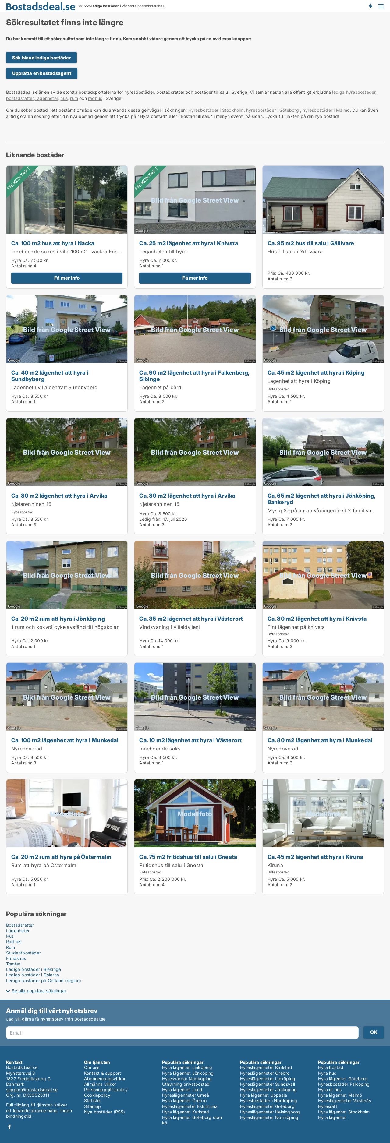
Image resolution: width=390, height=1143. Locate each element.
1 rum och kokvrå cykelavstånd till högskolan (65, 627)
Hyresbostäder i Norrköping (268, 1100)
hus (64, 98)
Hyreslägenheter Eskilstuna (190, 1106)
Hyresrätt (327, 1106)
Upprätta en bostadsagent (41, 73)
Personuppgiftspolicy (106, 1089)
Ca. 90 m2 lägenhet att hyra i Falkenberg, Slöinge (194, 375)
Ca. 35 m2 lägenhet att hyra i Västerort (191, 618)
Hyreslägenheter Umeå (185, 1095)
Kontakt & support (102, 1073)
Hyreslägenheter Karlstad (266, 1067)
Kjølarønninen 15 (31, 504)
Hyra (16, 260)
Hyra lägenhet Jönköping (188, 1073)
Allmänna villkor (100, 1084)
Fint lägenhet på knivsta (296, 627)
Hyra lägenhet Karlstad (185, 1111)
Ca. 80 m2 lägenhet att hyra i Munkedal (320, 740)
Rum (10, 947)
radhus (95, 98)
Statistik (92, 1100)
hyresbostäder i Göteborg (272, 110)
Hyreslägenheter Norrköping (269, 1117)
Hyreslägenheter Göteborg (267, 1106)
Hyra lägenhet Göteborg (342, 1078)
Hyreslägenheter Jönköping (268, 1089)
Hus (10, 936)
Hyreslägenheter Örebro (264, 1073)
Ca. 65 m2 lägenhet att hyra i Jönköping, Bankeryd (321, 498)
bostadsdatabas (150, 6)
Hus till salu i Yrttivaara (295, 252)
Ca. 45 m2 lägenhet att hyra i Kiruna (315, 856)
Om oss (91, 1067)
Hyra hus (327, 1073)
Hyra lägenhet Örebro (184, 1100)
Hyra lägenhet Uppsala (263, 1095)
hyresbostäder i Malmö (326, 110)
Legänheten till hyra (162, 252)
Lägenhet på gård (160, 387)
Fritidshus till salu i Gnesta (171, 865)
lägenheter (46, 98)
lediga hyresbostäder (353, 92)
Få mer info (67, 278)
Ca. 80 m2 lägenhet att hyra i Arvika (59, 495)
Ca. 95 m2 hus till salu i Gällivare (311, 243)
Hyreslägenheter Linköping (267, 1078)
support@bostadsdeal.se (32, 1089)
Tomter (13, 963)
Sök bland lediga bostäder (41, 58)
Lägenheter (18, 930)
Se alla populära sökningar (39, 990)
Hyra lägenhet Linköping (187, 1067)
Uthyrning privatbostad (186, 1084)
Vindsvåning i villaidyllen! (169, 627)
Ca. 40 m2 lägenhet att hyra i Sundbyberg (49, 375)
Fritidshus (16, 958)
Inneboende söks (160, 749)
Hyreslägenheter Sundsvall (267, 1084)
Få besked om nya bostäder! (370, 6)
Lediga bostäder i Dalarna (32, 974)
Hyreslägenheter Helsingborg (270, 1111)
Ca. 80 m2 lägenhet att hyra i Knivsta (317, 618)
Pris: (273, 273)
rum (74, 98)
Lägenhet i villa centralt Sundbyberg (54, 387)
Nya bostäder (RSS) (104, 1111)
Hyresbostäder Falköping (344, 1084)
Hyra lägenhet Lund (182, 1089)
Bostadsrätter (20, 925)
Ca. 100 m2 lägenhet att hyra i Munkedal (65, 740)
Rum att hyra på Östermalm (43, 865)
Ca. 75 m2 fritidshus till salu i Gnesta (188, 856)
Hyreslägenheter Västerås (344, 1100)
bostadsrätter (20, 98)
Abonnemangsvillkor (105, 1078)
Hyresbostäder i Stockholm (216, 110)
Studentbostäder (23, 952)
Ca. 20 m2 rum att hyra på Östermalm (61, 856)
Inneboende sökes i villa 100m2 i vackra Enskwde (70, 252)
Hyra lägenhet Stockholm (344, 1111)
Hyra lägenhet (332, 1117)
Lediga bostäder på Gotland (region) (43, 980)
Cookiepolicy (97, 1095)
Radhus (13, 941)
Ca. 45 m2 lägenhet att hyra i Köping (316, 372)
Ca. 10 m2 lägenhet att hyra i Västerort (190, 740)
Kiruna (275, 865)
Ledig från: (150, 519)
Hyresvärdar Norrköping (187, 1078)
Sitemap (92, 1106)
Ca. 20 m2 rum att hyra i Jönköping (58, 618)
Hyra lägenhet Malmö (340, 1095)
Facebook (9, 1127)
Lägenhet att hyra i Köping (299, 381)
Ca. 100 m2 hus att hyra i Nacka (52, 243)
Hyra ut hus (330, 1089)
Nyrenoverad (26, 749)
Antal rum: (21, 265)
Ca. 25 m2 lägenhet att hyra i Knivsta (188, 243)
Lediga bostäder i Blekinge (33, 969)
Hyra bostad (330, 1067)
